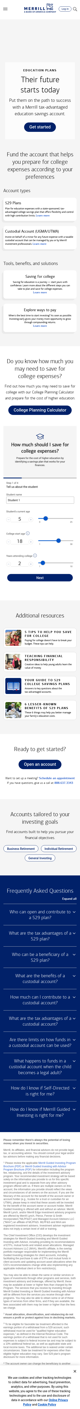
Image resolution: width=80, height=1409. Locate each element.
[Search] (74, 9)
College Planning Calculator (37, 411)
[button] (5, 9)
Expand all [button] (69, 899)
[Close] (75, 1371)
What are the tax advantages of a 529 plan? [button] (40, 936)
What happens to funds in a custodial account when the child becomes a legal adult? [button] (40, 1066)
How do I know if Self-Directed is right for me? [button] (40, 1091)
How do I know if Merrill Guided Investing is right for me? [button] (40, 1112)
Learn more (43, 215)
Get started (37, 128)
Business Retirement (19, 849)
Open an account (37, 765)
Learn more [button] (40, 325)
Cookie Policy (47, 1404)
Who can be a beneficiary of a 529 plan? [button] (40, 957)
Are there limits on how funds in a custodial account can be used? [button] (40, 1042)
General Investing (38, 858)
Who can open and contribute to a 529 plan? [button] (40, 915)
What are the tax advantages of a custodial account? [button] (40, 1021)
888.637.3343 (63, 783)
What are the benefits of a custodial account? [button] (40, 978)
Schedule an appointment (57, 778)
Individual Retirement (57, 849)
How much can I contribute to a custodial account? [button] (40, 1000)
